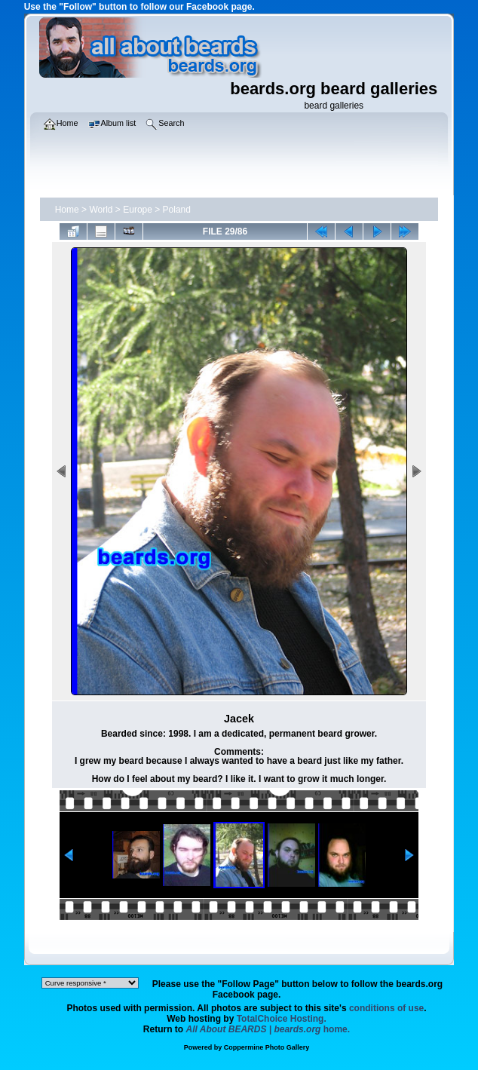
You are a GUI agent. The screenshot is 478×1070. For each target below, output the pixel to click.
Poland (177, 209)
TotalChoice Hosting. (281, 1018)
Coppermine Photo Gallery (267, 1047)
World (100, 209)
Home (67, 209)
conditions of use (386, 1008)
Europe (137, 209)
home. (268, 1029)
